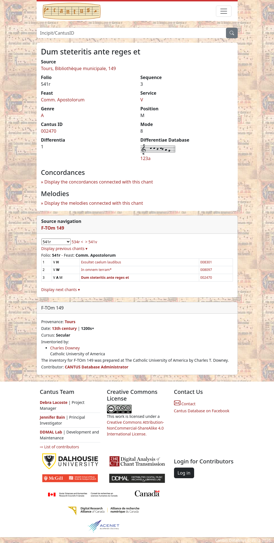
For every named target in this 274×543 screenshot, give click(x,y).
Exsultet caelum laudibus (101, 262)
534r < (77, 241)
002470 (48, 131)
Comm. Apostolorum (63, 100)
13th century (64, 328)
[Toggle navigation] (224, 11)
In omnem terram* (96, 269)
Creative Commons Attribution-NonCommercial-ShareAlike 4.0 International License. (135, 428)
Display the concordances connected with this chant (98, 182)
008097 (206, 269)
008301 (206, 262)
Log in (184, 473)
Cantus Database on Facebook (202, 410)
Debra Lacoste (54, 402)
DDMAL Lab (51, 432)
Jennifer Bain (53, 417)
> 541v (91, 241)
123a (145, 158)
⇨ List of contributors (59, 446)
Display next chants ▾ (60, 289)
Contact (185, 403)
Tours (70, 321)
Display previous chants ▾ (64, 248)
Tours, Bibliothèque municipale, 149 (78, 68)
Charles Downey (65, 348)
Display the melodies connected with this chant (93, 203)
